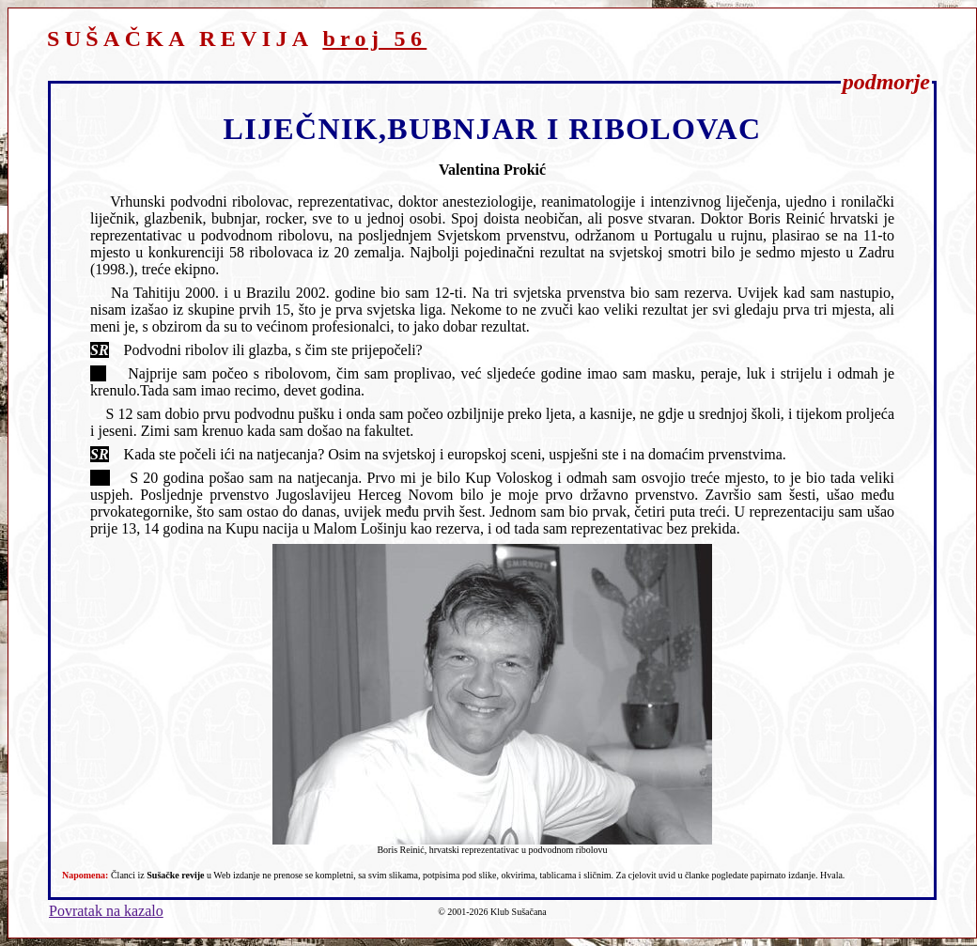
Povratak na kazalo (106, 911)
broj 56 (374, 38)
